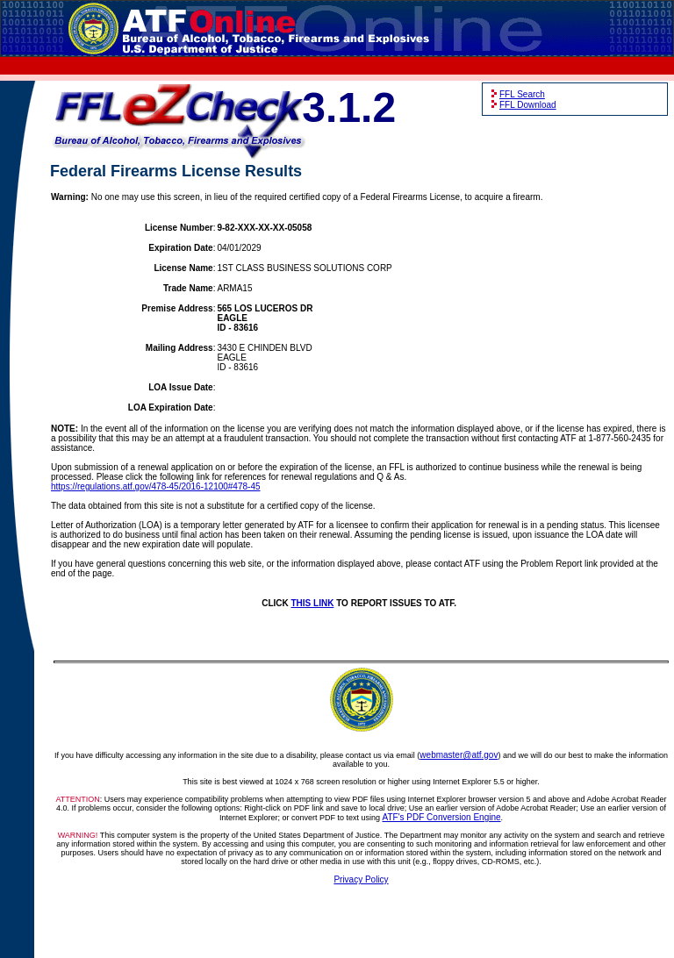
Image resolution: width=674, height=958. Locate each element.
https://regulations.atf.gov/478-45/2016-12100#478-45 (156, 486)
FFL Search (522, 94)
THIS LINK (312, 603)
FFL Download (527, 105)
